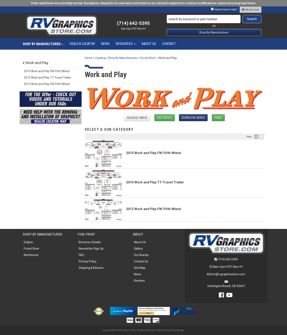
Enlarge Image (137, 117)
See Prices (164, 117)
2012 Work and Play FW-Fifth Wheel (153, 209)
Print (218, 117)
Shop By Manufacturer (214, 32)
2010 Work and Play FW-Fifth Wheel (153, 153)
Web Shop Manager (175, 330)
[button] (214, 19)
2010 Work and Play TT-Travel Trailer (155, 182)
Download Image (193, 117)
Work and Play (36, 63)
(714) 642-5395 (228, 259)
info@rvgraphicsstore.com (228, 274)
